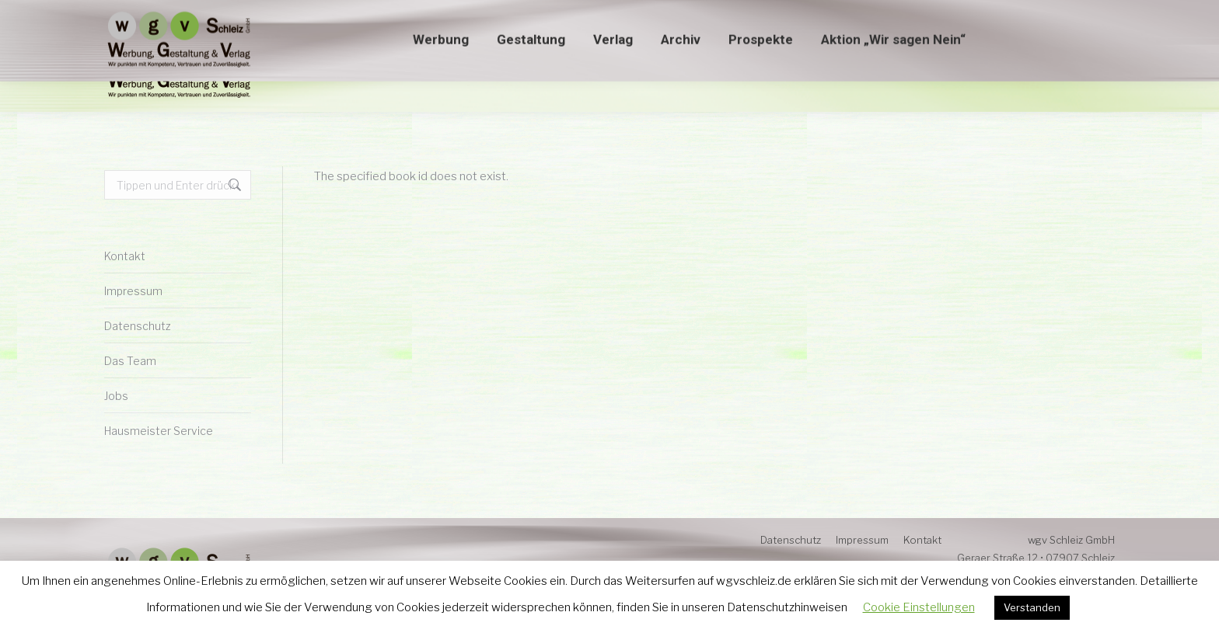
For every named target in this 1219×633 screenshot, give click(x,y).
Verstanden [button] (1032, 607)
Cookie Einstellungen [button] (919, 607)
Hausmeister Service (158, 430)
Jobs (116, 395)
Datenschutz (137, 325)
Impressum (133, 290)
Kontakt (124, 256)
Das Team (130, 360)
